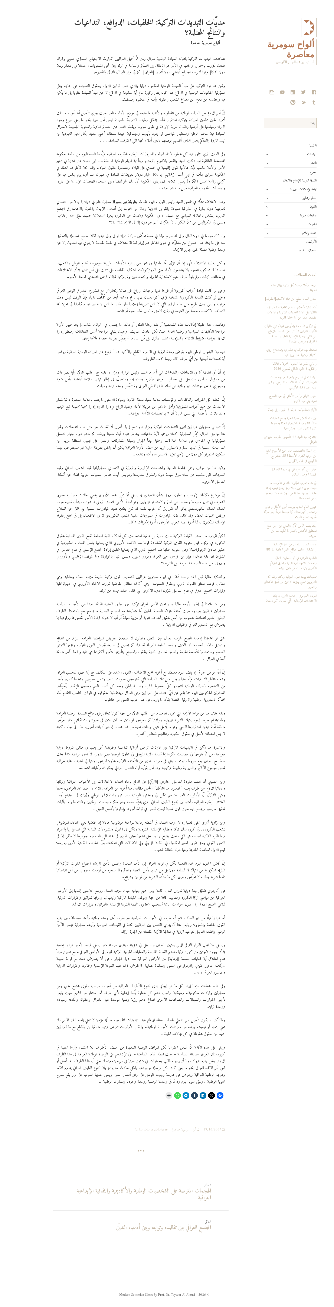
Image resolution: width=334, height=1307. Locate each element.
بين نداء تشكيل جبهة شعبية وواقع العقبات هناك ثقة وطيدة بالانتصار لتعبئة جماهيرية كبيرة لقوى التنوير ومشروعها (275, 423)
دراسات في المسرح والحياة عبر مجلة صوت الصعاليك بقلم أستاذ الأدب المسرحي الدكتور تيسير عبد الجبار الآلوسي (274, 382)
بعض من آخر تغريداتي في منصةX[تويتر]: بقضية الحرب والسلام (276, 472)
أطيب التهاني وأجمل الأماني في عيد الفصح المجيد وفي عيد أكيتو (275, 398)
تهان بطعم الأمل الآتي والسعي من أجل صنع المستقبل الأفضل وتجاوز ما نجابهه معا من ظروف (274, 531)
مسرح (295, 172)
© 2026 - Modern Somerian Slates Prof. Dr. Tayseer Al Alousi (147, 1295)
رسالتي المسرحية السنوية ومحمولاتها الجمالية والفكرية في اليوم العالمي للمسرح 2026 (277, 366)
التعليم (296, 163)
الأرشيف (294, 242)
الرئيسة (295, 146)
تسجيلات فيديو (290, 251)
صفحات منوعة (290, 216)
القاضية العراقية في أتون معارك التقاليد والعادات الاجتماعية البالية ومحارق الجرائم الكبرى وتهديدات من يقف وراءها (275, 563)
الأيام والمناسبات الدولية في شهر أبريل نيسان (274, 410)
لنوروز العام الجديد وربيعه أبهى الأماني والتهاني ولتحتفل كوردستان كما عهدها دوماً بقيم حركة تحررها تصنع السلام (272, 512)
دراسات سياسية (126, 1130)
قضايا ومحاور (292, 198)
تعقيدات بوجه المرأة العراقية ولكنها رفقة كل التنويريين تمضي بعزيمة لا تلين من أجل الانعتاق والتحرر (272, 582)
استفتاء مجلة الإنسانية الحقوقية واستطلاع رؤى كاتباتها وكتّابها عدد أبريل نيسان (274, 352)
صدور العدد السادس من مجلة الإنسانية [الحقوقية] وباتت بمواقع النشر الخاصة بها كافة (273, 547)
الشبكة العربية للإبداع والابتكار (282, 181)
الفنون (295, 207)
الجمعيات (294, 224)
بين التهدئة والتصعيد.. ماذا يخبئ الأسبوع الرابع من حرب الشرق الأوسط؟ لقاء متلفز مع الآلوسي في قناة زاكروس (273, 456)
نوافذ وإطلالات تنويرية (286, 189)
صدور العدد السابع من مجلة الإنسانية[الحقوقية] (273, 299)
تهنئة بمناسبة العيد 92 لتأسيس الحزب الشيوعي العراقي (272, 439)
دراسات (294, 154)
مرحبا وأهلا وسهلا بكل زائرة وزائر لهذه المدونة (276, 287)
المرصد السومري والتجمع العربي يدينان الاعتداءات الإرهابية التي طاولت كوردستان (273, 598)
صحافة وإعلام (292, 233)
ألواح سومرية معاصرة (166, 1130)
